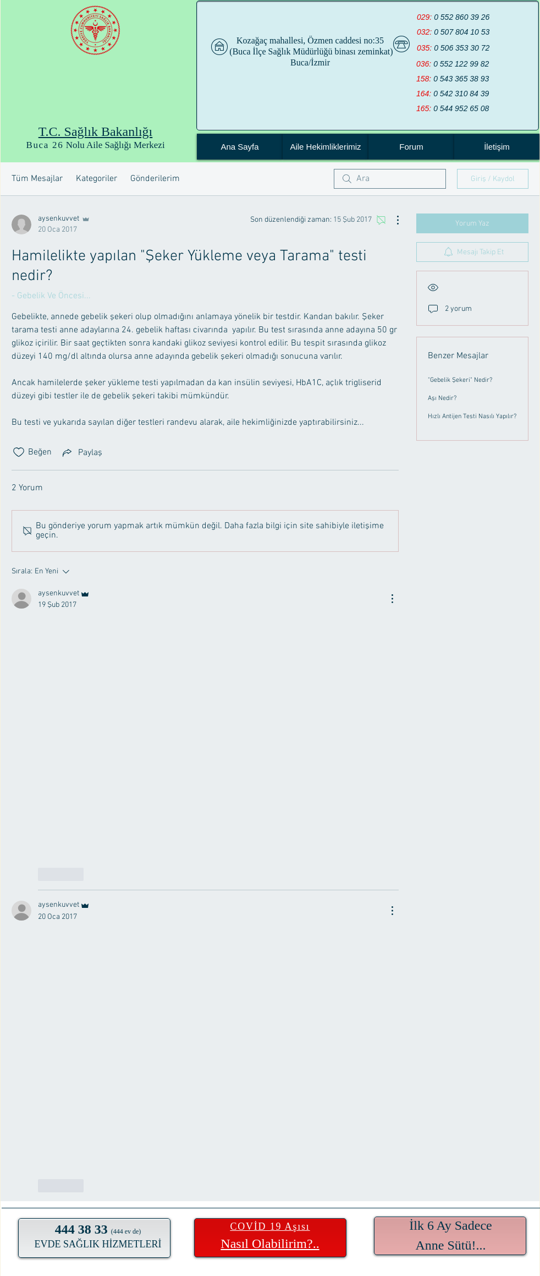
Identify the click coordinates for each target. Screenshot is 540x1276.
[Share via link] (81, 452)
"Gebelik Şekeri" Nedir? (460, 380)
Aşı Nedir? (442, 398)
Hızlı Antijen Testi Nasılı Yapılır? (472, 416)
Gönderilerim (155, 178)
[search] (390, 179)
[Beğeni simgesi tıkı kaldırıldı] (19, 452)
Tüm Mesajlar (37, 178)
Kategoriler (96, 178)
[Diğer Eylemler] (392, 220)
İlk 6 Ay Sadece (450, 1225)
